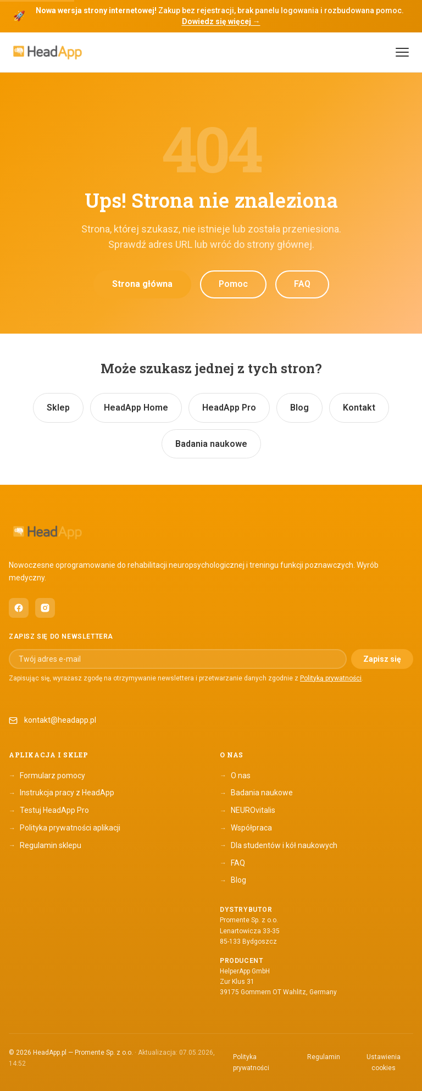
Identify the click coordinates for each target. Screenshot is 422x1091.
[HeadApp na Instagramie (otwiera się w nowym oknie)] (45, 608)
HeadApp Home (136, 407)
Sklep (58, 407)
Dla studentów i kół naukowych (278, 845)
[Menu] (402, 52)
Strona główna (142, 284)
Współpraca (246, 828)
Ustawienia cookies (384, 1062)
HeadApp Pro (229, 407)
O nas (235, 775)
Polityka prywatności (251, 1062)
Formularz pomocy (47, 775)
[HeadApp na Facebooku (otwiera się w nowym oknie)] (19, 608)
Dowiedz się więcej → (221, 21)
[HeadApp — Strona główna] (47, 52)
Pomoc (233, 284)
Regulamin (323, 1057)
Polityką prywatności (331, 678)
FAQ (302, 284)
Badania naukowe (211, 444)
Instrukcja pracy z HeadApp (61, 793)
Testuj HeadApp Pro (49, 810)
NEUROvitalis (247, 810)
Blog (299, 407)
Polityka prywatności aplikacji (64, 828)
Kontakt (359, 407)
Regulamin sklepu (45, 845)
